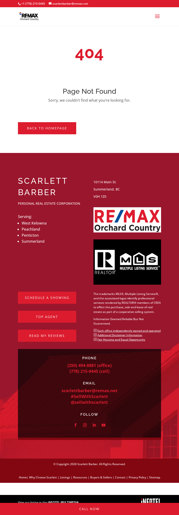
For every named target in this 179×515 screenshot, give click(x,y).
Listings (65, 477)
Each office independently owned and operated (129, 331)
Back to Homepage (47, 128)
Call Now (89, 489)
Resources (80, 477)
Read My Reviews (47, 335)
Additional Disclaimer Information (119, 335)
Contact (120, 477)
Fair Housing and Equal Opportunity (121, 340)
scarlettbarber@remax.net (89, 390)
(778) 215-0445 (83, 371)
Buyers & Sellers (101, 477)
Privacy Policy (137, 477)
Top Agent (47, 317)
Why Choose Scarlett (43, 477)
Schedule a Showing (47, 297)
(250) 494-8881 (81, 365)
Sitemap (154, 477)
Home (23, 477)
